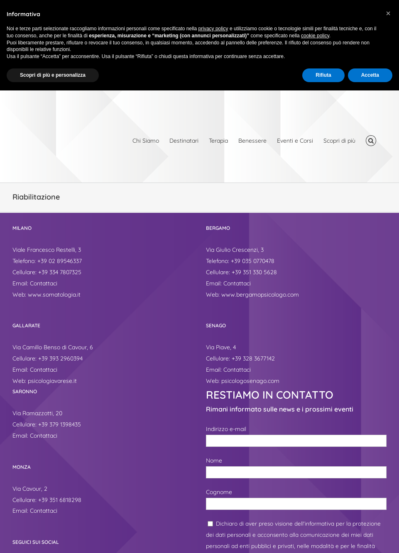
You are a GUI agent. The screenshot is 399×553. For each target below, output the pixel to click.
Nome (214, 460)
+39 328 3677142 (253, 358)
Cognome (219, 492)
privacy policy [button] (213, 29)
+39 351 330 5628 (254, 272)
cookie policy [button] (315, 36)
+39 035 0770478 (252, 261)
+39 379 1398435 (59, 424)
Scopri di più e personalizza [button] (53, 75)
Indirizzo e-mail (226, 429)
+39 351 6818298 (59, 500)
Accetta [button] (370, 75)
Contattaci (43, 283)
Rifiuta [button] (323, 75)
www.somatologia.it (54, 294)
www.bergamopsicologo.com (260, 294)
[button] (371, 140)
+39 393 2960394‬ (60, 358)
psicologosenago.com (250, 381)
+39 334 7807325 (59, 272)
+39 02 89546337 (59, 261)
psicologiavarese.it (52, 381)
